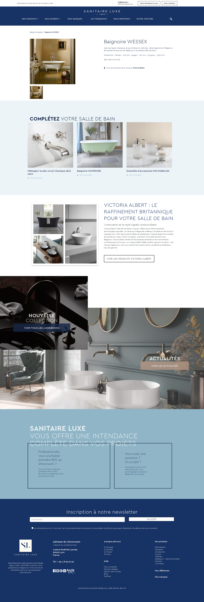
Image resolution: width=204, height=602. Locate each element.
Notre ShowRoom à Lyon (149, 3)
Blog (106, 574)
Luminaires (159, 563)
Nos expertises (122, 19)
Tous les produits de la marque (125, 68)
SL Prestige (108, 547)
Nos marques (75, 19)
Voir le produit (28, 178)
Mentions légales (111, 569)
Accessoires (160, 552)
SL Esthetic (108, 549)
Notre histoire (145, 19)
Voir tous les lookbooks (34, 327)
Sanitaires (159, 549)
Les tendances (99, 19)
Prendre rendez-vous (125, 2)
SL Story (107, 554)
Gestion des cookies (112, 571)
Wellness (158, 556)
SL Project (108, 552)
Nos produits (29, 19)
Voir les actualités (157, 365)
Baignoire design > (37, 32)
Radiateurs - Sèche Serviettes (167, 559)
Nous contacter (169, 3)
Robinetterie (160, 547)
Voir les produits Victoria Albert (129, 258)
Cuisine (158, 554)
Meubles (158, 561)
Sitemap (107, 576)
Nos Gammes (51, 19)
